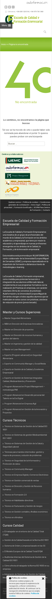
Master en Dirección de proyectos (19, 329)
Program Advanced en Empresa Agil (20, 404)
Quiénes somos (14, 202)
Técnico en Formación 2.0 (15, 495)
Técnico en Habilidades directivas (18, 500)
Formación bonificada (23, 207)
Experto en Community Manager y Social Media (25, 364)
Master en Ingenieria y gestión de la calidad (23, 344)
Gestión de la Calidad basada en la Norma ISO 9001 (26, 540)
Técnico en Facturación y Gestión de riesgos (23, 506)
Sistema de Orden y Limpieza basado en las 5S (24, 546)
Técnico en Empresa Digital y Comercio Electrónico (26, 475)
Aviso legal (35, 205)
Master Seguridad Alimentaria (17, 318)
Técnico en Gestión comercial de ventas (21, 480)
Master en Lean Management (17, 349)
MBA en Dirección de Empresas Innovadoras (23, 324)
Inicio (3, 44)
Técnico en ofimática (13, 517)
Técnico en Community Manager (18, 469)
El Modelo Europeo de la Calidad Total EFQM (23, 551)
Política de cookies (30, 202)
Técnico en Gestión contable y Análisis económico (26, 512)
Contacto (46, 210)
